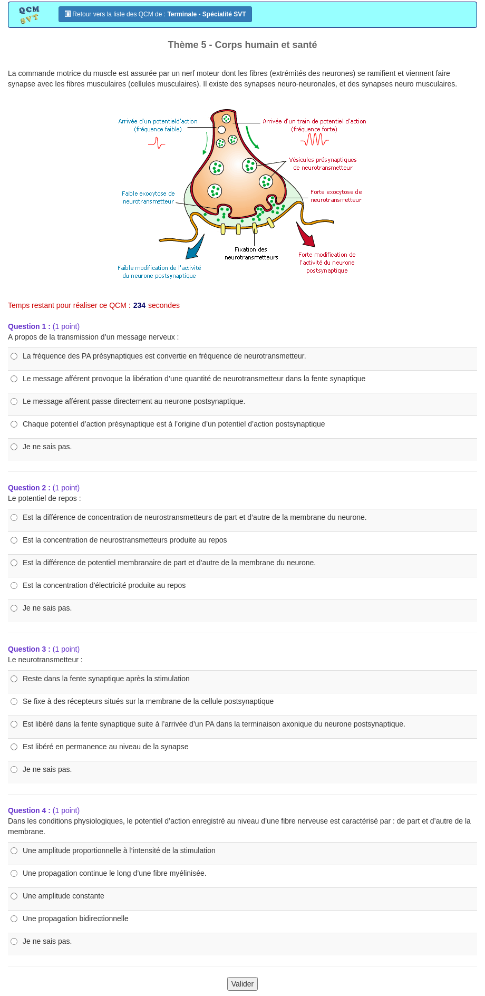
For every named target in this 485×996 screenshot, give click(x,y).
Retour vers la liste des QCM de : (155, 14)
